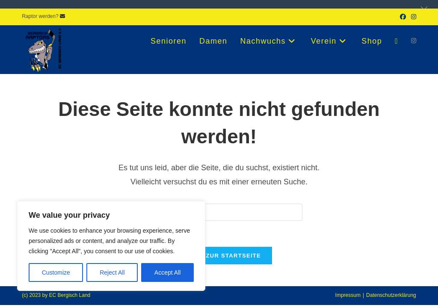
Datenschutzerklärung (391, 295)
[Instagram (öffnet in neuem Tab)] (412, 16)
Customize (56, 272)
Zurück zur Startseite (219, 255)
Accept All (167, 272)
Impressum (348, 295)
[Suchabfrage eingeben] (219, 212)
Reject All (112, 272)
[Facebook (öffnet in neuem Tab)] (402, 16)
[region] (111, 246)
